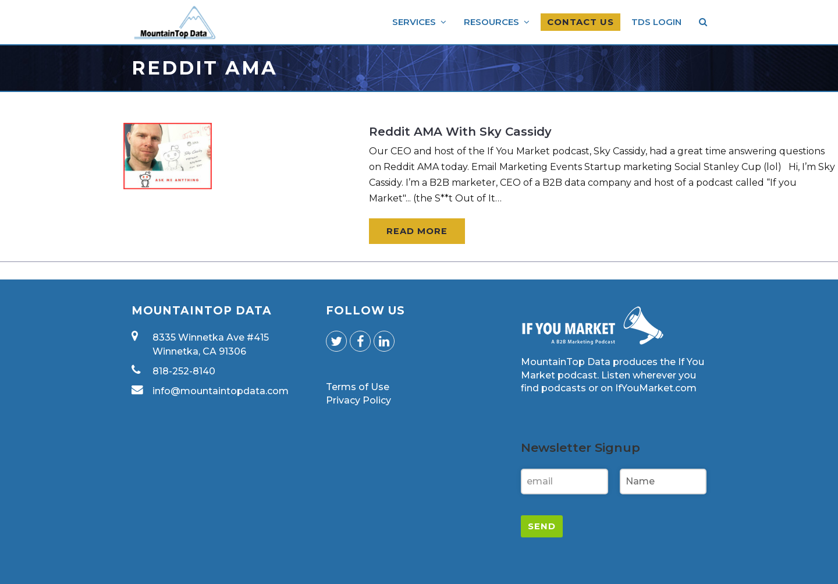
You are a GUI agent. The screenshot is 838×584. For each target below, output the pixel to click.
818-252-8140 (183, 371)
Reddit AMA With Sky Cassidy (460, 132)
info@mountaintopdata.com (220, 391)
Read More (417, 231)
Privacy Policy (358, 400)
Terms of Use (357, 386)
